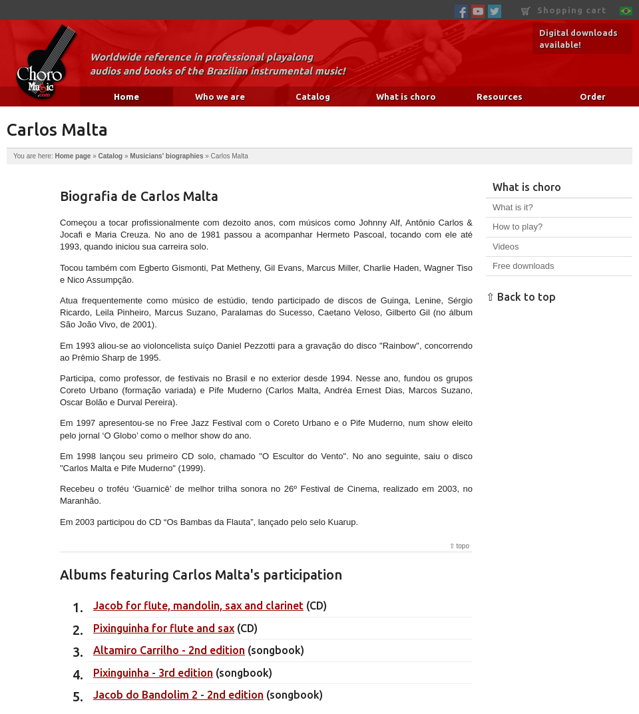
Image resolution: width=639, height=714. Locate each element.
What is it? (513, 207)
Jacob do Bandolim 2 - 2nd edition (178, 695)
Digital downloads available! (578, 38)
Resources (500, 96)
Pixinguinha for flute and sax (163, 628)
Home (126, 96)
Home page (73, 156)
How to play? (517, 227)
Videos (506, 247)
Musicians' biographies (166, 156)
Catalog (313, 96)
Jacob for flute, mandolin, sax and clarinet (198, 606)
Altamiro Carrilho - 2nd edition (169, 650)
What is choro (406, 96)
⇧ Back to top (521, 297)
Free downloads (523, 266)
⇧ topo (459, 546)
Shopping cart (563, 10)
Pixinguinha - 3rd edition (153, 673)
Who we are (220, 96)
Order (593, 96)
